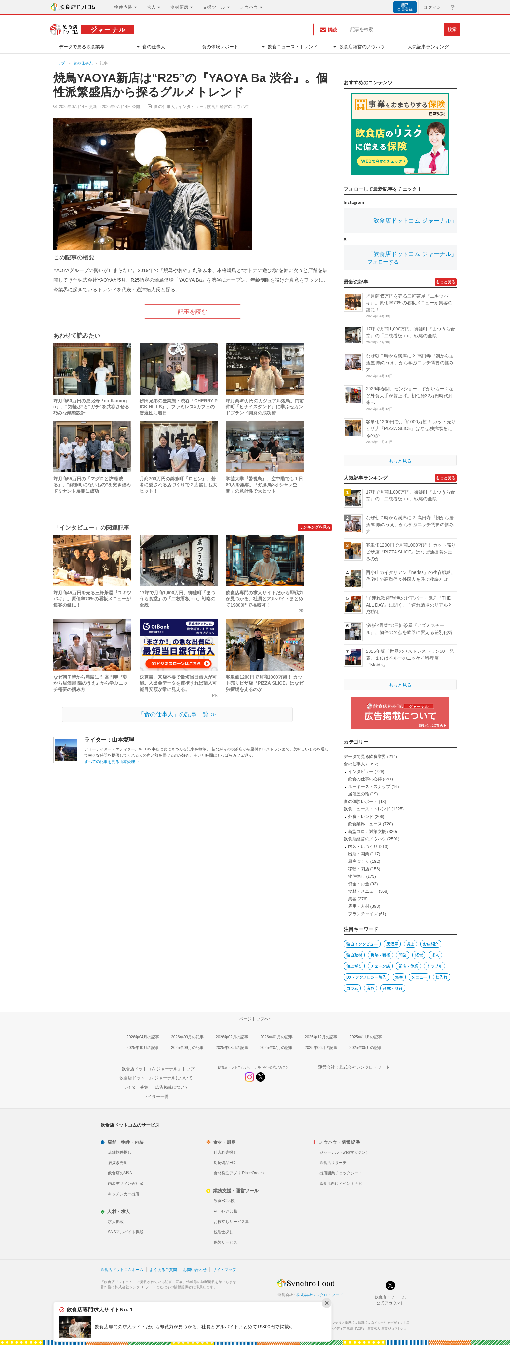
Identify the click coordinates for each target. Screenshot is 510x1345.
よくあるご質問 (163, 1270)
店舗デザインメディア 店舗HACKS (339, 1328)
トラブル (434, 966)
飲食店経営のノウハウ (228, 106)
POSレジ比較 (225, 1211)
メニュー (419, 977)
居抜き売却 (118, 1162)
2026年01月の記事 (276, 1037)
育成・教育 (393, 988)
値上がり (354, 966)
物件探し (356, 876)
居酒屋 (392, 943)
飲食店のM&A (120, 1173)
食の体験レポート (361, 801)
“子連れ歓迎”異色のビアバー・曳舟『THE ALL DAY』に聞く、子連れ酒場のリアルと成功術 (409, 604)
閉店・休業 (408, 966)
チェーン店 (380, 966)
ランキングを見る (314, 527)
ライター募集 (135, 1087)
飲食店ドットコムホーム (122, 1270)
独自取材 (354, 955)
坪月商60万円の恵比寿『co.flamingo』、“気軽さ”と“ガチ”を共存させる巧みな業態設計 (91, 407)
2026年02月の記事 (232, 1037)
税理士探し (223, 1232)
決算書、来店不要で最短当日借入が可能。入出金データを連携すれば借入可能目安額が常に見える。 (178, 683)
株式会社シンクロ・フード (364, 1067)
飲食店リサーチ (333, 1162)
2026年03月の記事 (187, 1037)
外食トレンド (360, 816)
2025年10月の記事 (143, 1047)
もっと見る (445, 282)
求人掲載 (116, 1221)
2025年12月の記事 (321, 1037)
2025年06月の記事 (321, 1047)
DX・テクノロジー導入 (366, 977)
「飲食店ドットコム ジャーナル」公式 (418, 220)
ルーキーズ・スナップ (369, 786)
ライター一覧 (156, 1096)
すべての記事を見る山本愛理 (112, 761)
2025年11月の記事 (365, 1037)
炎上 (410, 943)
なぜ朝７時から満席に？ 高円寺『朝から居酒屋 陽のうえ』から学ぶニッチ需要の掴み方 (90, 683)
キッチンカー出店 (123, 1194)
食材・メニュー (363, 891)
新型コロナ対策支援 (367, 831)
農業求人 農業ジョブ (382, 1328)
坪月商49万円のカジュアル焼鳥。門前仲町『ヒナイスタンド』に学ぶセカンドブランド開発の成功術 (265, 407)
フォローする (383, 262)
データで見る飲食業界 (365, 756)
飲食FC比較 (224, 1200)
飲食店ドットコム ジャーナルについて (156, 1077)
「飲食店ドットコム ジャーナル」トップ (156, 1068)
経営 (419, 955)
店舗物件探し (119, 1152)
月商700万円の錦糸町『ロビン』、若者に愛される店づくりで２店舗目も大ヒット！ (178, 485)
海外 (370, 988)
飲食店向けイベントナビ (340, 1183)
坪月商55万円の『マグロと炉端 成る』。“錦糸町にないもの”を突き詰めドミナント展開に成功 (92, 485)
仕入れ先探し (225, 1152)
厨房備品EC (224, 1162)
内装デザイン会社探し (127, 1183)
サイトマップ (224, 1270)
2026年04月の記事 (143, 1037)
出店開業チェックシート (340, 1173)
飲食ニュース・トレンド (367, 808)
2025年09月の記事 (187, 1047)
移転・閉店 (358, 868)
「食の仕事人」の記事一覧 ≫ (177, 714)
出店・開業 (358, 853)
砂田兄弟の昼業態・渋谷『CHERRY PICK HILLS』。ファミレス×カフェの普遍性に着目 (179, 407)
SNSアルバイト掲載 (125, 1232)
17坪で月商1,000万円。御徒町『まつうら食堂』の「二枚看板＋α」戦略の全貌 (177, 599)
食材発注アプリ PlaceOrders (239, 1173)
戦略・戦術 (380, 955)
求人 (435, 955)
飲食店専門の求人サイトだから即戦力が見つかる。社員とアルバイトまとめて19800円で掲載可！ (264, 599)
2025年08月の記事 (232, 1047)
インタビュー (191, 106)
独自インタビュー (362, 943)
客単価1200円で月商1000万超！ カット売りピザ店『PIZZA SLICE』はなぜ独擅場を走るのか (264, 683)
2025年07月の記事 (276, 1047)
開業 (403, 955)
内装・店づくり (363, 846)
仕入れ (441, 977)
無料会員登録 (405, 7)
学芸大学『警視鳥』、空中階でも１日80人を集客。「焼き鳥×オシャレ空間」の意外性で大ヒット (264, 485)
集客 (352, 898)
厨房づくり (358, 861)
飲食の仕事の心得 (365, 779)
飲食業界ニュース (365, 823)
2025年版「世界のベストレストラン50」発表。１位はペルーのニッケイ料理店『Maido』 (410, 658)
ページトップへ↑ (255, 1018)
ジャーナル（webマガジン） (344, 1152)
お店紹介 (430, 943)
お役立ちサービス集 (231, 1221)
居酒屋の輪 (358, 794)
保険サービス (225, 1242)
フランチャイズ (363, 913)
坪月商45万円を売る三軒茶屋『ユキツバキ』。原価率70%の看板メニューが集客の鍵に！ (92, 599)
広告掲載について (172, 1087)
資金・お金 (358, 883)
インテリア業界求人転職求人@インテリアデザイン (366, 1322)
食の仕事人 (83, 63)
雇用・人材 (358, 906)
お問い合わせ (195, 1270)
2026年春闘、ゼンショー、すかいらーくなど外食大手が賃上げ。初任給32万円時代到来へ (409, 395)
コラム (352, 988)
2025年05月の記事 (365, 1047)
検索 (452, 29)
